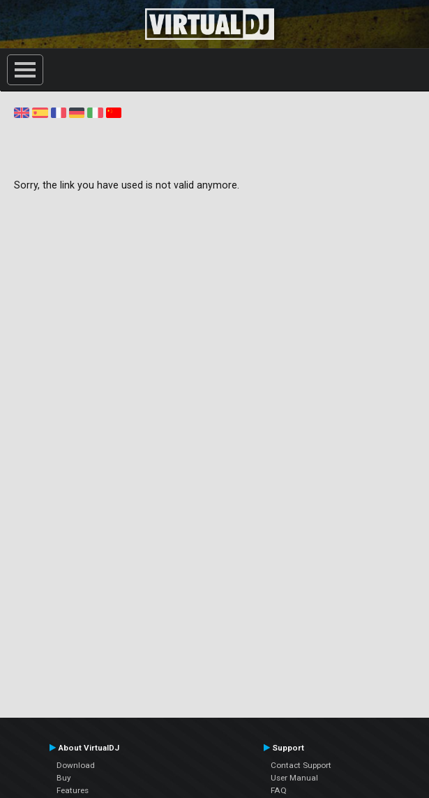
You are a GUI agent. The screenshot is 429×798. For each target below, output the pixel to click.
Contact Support (301, 765)
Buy (64, 778)
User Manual (294, 778)
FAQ (279, 790)
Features (73, 790)
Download (76, 765)
